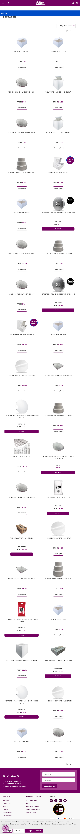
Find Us (5, 806)
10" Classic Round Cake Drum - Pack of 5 (58, 213)
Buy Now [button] (58, 228)
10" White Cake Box (58, 52)
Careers (5, 809)
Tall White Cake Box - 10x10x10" (58, 132)
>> (73, 31)
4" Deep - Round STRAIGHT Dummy (58, 415)
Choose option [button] (22, 67)
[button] (5, 828)
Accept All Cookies (33, 831)
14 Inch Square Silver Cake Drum (21, 579)
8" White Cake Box (58, 335)
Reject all (18, 831)
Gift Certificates (31, 800)
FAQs (28, 803)
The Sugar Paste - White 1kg (58, 497)
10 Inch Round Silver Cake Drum (21, 132)
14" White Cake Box (21, 213)
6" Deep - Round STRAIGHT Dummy (21, 173)
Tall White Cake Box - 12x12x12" (58, 92)
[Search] (9, 3)
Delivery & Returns (32, 806)
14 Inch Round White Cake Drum (58, 538)
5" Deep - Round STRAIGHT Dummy (58, 254)
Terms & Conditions (33, 809)
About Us (6, 800)
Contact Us (7, 803)
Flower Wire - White (21, 456)
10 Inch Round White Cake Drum (58, 701)
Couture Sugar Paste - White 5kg (58, 660)
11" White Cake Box (21, 742)
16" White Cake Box (58, 619)
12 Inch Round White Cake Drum (21, 375)
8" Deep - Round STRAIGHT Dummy (58, 579)
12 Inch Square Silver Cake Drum (58, 375)
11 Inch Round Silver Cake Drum (58, 742)
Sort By (40, 13)
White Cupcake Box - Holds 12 (58, 173)
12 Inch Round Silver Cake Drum (21, 92)
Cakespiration (7, 816)
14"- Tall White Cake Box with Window (22, 660)
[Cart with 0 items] (78, 3)
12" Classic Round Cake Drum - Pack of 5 (58, 294)
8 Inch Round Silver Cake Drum (22, 294)
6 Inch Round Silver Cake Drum (22, 497)
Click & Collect (31, 812)
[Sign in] (73, 3)
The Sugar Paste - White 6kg (21, 538)
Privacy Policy (7, 812)
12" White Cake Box (21, 52)
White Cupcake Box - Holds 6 (22, 335)
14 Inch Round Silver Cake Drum (21, 254)
